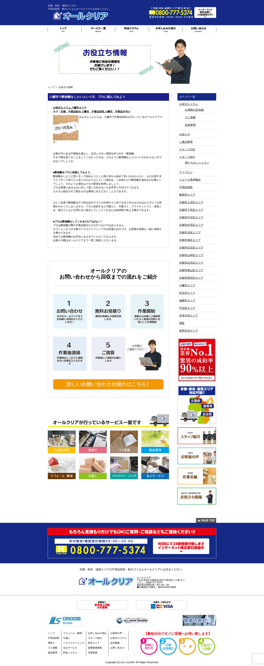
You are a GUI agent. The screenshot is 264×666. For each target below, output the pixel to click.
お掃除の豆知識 (194, 109)
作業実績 (92, 652)
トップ (51, 87)
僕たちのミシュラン (197, 162)
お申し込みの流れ (97, 633)
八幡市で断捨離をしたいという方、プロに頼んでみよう (87, 97)
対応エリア (94, 642)
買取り (51, 642)
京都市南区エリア (190, 240)
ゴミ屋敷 (190, 117)
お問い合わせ (117, 647)
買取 (182, 323)
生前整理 (190, 125)
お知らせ (184, 134)
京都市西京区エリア (191, 277)
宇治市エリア (187, 308)
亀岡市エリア (187, 194)
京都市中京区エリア (191, 217)
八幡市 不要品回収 (92, 111)
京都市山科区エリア (191, 255)
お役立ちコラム (62, 107)
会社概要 (115, 642)
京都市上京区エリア (191, 202)
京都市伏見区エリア (191, 225)
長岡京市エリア (188, 330)
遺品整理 (52, 652)
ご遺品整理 (186, 141)
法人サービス (70, 647)
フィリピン (186, 172)
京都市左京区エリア (191, 262)
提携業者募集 (95, 647)
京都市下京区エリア (191, 209)
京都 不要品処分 (71, 111)
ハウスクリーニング (73, 642)
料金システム (70, 652)
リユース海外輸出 (190, 179)
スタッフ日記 (187, 149)
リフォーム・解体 (72, 633)
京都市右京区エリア (191, 247)
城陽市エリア (187, 300)
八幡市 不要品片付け (117, 111)
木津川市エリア (188, 315)
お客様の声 (116, 633)
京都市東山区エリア (191, 270)
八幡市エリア (79, 107)
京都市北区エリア (190, 232)
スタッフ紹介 (187, 157)
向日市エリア (187, 293)
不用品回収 (186, 187)
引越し (66, 638)
